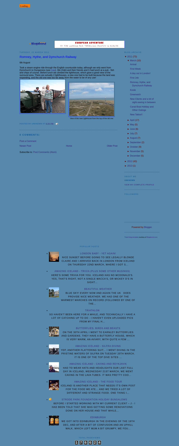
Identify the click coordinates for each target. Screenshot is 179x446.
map (53, 70)
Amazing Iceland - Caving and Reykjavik (98, 364)
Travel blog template (131, 237)
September (135, 142)
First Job (134, 78)
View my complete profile (139, 185)
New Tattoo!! (136, 114)
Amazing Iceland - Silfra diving (98, 346)
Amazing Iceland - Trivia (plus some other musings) (92, 271)
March (133, 60)
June (132, 129)
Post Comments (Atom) (44, 152)
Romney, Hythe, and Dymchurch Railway (48, 57)
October (134, 147)
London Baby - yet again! (98, 253)
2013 (129, 166)
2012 (129, 161)
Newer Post (25, 146)
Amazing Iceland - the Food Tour (98, 382)
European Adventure (89, 42)
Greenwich (135, 94)
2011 (129, 56)
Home (69, 146)
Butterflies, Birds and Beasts (98, 328)
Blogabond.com (152, 237)
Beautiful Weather (98, 289)
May (132, 124)
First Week (135, 69)
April (132, 120)
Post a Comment (28, 141)
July (132, 133)
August (133, 138)
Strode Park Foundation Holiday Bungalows (94, 399)
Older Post (112, 146)
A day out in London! (140, 73)
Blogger (148, 227)
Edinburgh (98, 417)
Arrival (133, 64)
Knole (133, 90)
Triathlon (92, 310)
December (135, 156)
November (135, 151)
